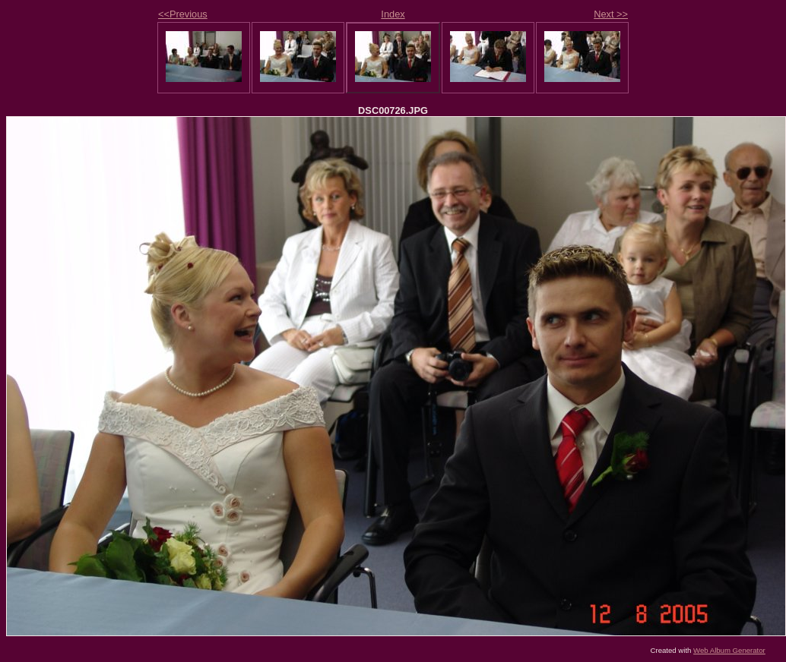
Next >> (611, 14)
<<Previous (183, 14)
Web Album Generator (729, 650)
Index (392, 14)
